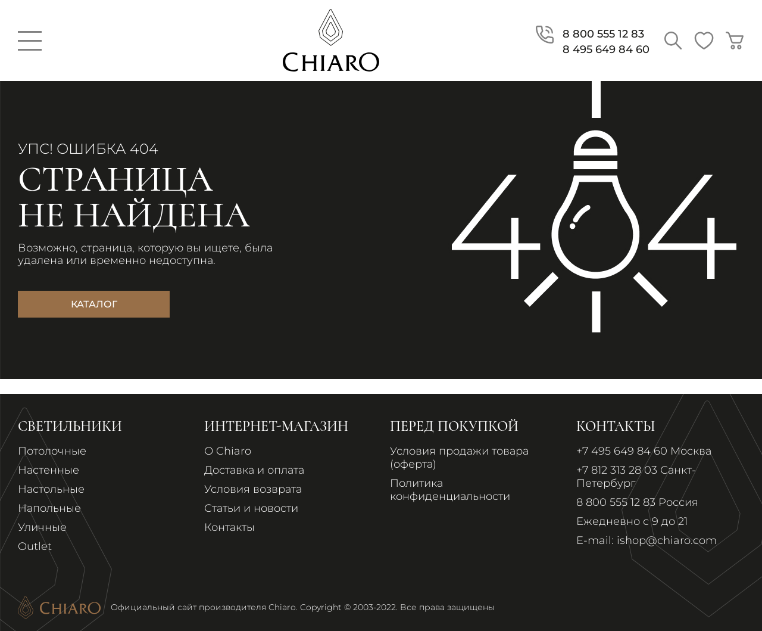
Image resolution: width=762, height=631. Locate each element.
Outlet (35, 546)
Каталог (94, 304)
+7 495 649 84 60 (621, 451)
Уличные (42, 527)
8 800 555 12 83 (615, 502)
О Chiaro (227, 451)
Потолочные (52, 451)
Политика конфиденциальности (450, 490)
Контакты (229, 527)
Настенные (48, 470)
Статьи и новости (251, 508)
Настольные (51, 489)
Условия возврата (253, 489)
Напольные (49, 508)
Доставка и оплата (254, 470)
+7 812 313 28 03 (616, 470)
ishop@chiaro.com (667, 540)
